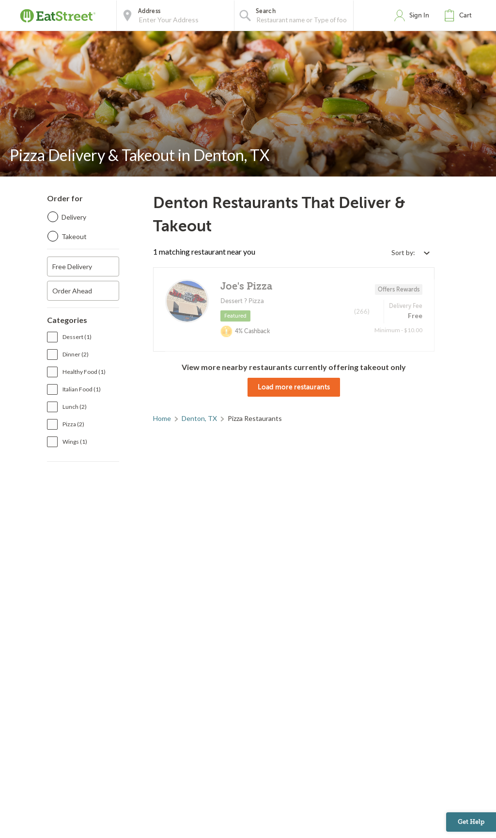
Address (149, 11)
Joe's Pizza (246, 286)
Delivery (74, 217)
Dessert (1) (77, 336)
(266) (362, 311)
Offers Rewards (398, 289)
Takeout (74, 236)
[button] (460, 15)
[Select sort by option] (410, 252)
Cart (465, 15)
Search (266, 11)
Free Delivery (72, 266)
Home (162, 418)
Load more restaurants (294, 387)
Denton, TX (199, 418)
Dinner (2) (75, 354)
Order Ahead (72, 291)
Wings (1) (74, 441)
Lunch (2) (74, 406)
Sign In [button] (419, 15)
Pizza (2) (73, 424)
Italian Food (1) (81, 389)
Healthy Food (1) (84, 371)
